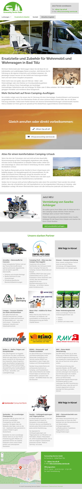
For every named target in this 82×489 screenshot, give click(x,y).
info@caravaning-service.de (67, 11)
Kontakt (35, 17)
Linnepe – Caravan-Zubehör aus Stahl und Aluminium (13, 311)
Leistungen (7, 17)
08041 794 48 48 (61, 9)
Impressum (44, 486)
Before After (26, 483)
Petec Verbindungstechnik (65, 310)
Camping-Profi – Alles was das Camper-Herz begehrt (40, 261)
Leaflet (21, 483)
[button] (41, 129)
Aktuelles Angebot (47, 17)
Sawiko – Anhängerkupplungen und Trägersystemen (40, 415)
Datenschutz (53, 486)
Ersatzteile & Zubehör (22, 17)
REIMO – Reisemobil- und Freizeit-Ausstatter (38, 350)
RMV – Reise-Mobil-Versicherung (63, 350)
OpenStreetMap (33, 483)
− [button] (2, 456)
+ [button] (2, 454)
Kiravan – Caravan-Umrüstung (67, 260)
